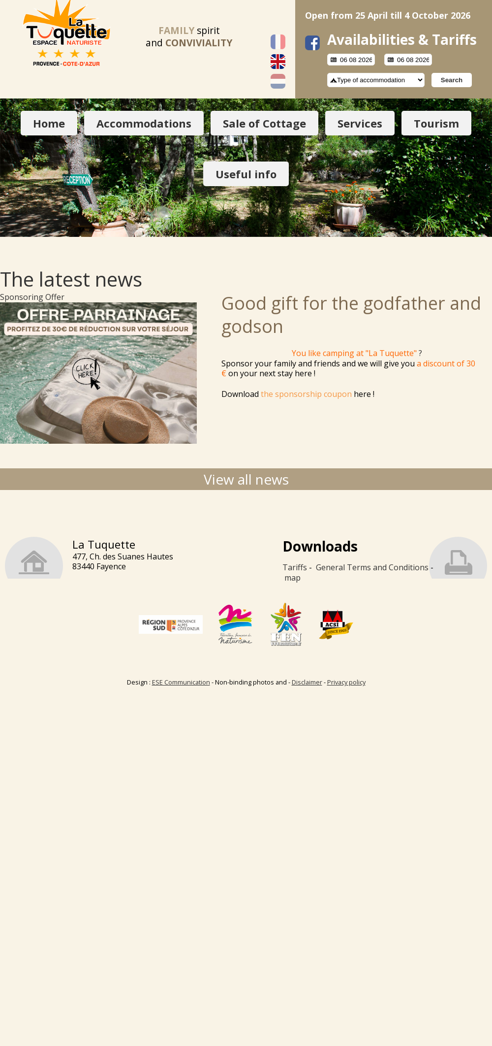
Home (49, 123)
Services (360, 123)
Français (278, 41)
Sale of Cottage (264, 123)
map (292, 577)
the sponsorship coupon (306, 394)
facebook (312, 42)
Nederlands (278, 81)
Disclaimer (307, 682)
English (278, 61)
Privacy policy (346, 682)
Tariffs (294, 567)
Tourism (436, 123)
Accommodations (143, 123)
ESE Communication (181, 682)
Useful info (246, 173)
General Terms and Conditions (372, 567)
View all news (246, 479)
